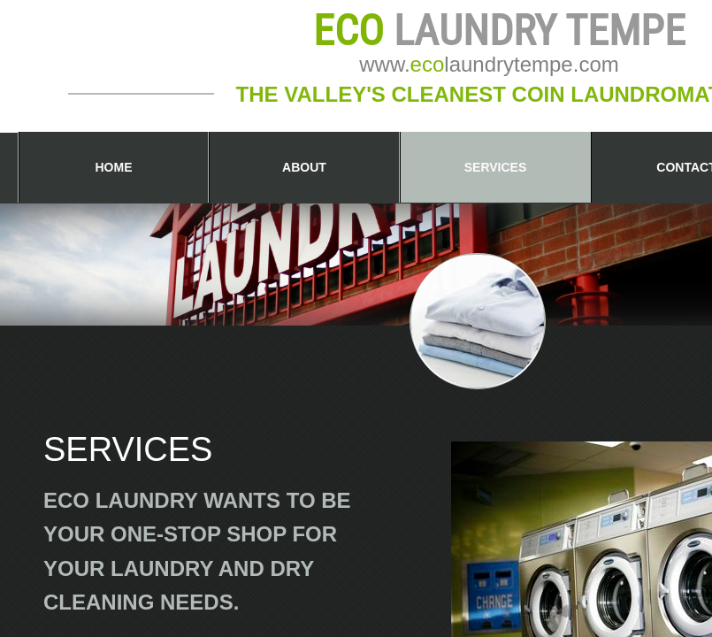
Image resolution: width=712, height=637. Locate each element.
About (304, 167)
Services (495, 167)
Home (114, 167)
